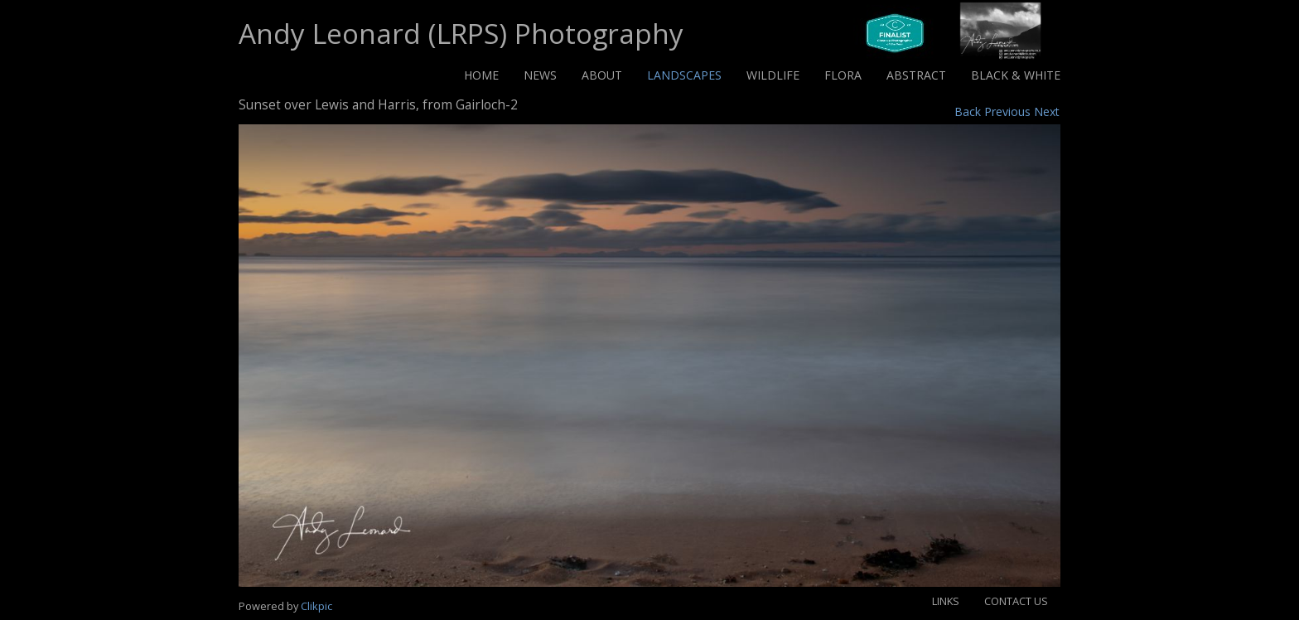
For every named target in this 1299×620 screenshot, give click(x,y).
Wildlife (772, 75)
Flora (843, 75)
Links (945, 600)
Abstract (916, 75)
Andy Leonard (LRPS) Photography (461, 33)
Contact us (1016, 600)
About (602, 75)
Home (481, 75)
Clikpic (316, 605)
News (540, 75)
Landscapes (684, 75)
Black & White (1015, 75)
